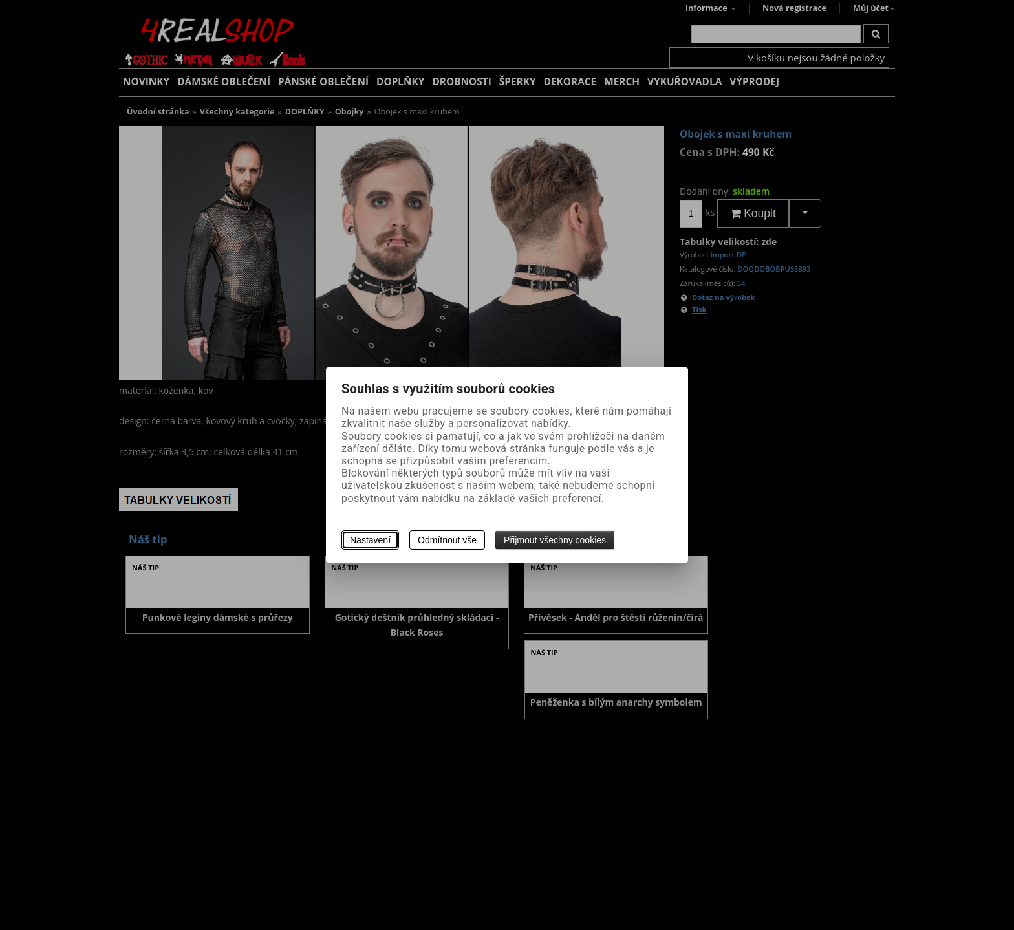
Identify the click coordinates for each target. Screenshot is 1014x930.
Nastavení (370, 540)
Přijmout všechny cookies (555, 540)
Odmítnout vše (447, 540)
